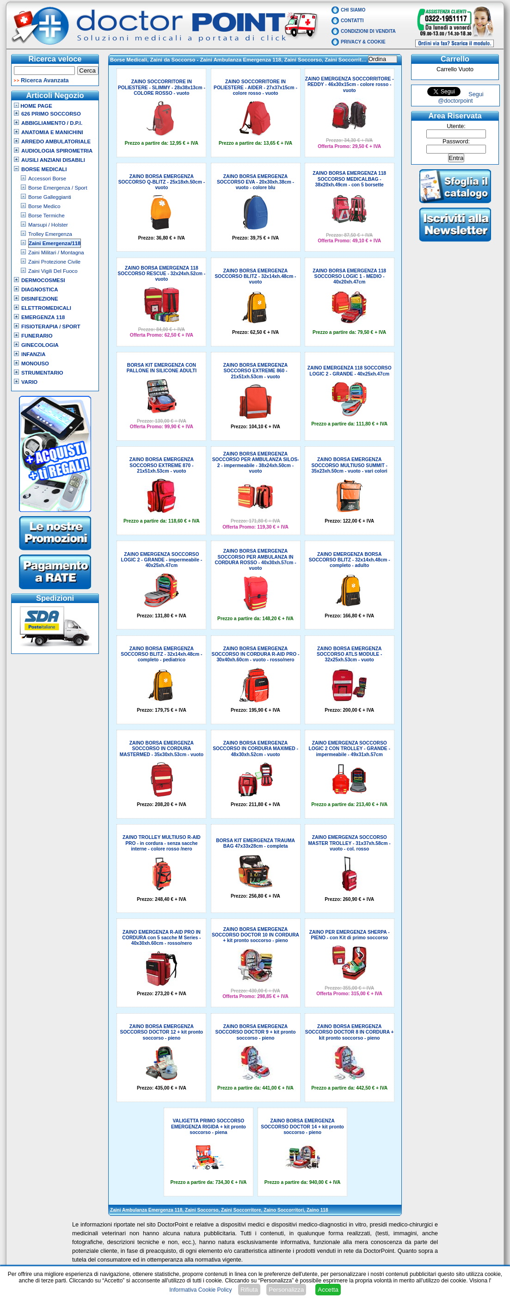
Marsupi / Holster (48, 225)
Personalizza (286, 1289)
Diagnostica (39, 289)
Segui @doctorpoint (460, 97)
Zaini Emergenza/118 (54, 243)
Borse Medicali (44, 169)
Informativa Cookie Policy (200, 1290)
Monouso (35, 363)
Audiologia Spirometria (56, 151)
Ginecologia (40, 345)
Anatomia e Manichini (52, 132)
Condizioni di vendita (368, 31)
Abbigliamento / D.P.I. (51, 123)
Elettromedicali (46, 308)
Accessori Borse (47, 178)
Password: (456, 141)
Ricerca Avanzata (45, 80)
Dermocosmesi (43, 280)
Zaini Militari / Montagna (56, 252)
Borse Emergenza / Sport (57, 188)
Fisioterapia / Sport (50, 326)
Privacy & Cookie (363, 41)
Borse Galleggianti (49, 197)
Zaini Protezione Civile (54, 262)
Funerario (37, 336)
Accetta (328, 1289)
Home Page (33, 106)
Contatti (352, 20)
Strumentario (42, 373)
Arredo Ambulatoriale (56, 141)
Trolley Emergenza (50, 234)
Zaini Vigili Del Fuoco (53, 271)
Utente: (456, 126)
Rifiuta (249, 1289)
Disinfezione (39, 299)
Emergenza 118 (43, 317)
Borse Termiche (46, 215)
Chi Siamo (353, 9)
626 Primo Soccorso (51, 114)
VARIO (29, 382)
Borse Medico (44, 206)
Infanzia (33, 354)
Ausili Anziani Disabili (53, 160)
